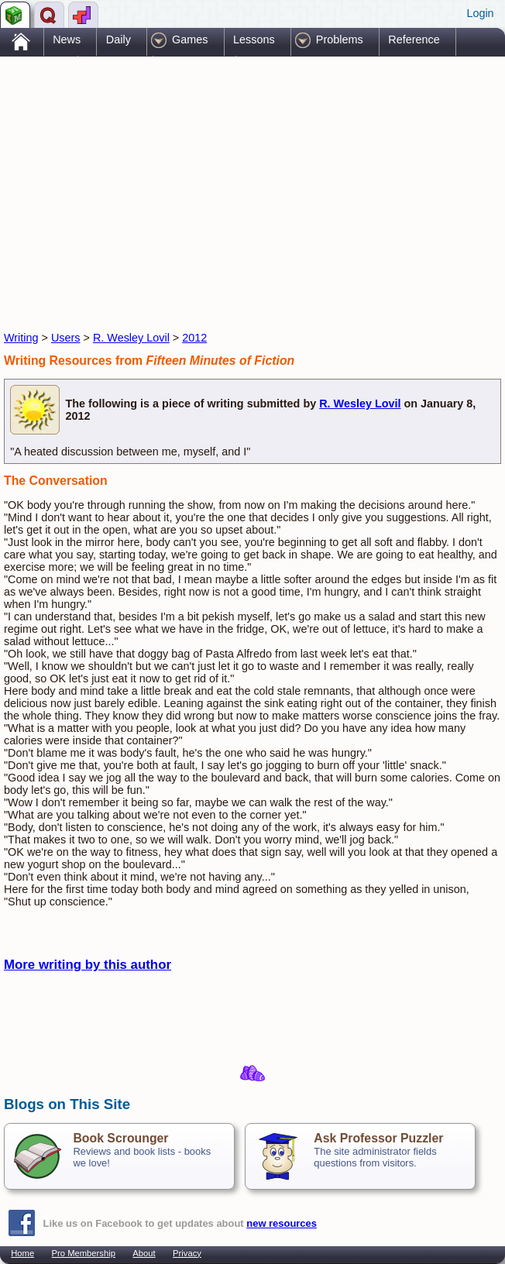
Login (479, 13)
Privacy (187, 1253)
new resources (281, 1223)
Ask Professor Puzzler (378, 1138)
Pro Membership (83, 1253)
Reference (413, 39)
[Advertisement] (185, 180)
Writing (21, 337)
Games (190, 39)
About (143, 1253)
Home (22, 1253)
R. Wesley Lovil (131, 337)
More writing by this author (87, 964)
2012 (194, 337)
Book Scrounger (120, 1138)
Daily (118, 39)
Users (66, 337)
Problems (339, 39)
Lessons (254, 39)
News (67, 39)
